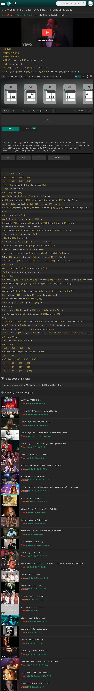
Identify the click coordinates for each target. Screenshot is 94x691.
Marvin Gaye (24, 9)
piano (15, 111)
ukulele (23, 111)
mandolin (31, 111)
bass (48, 111)
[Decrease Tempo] (3, 76)
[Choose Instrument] (53, 111)
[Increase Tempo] (21, 76)
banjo (39, 111)
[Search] (84, 3)
